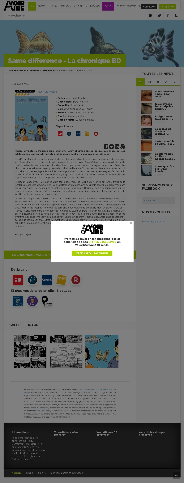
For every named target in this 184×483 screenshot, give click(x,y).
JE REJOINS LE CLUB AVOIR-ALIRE (92, 253)
